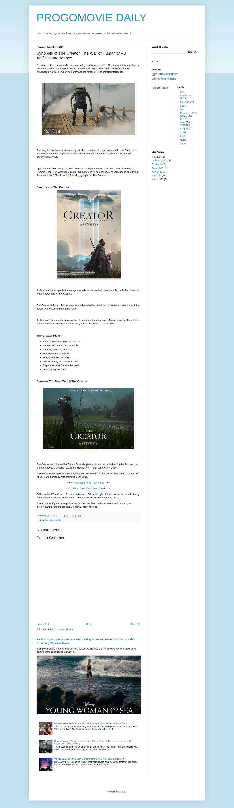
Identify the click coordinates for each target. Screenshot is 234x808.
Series (183, 143)
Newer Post (43, 624)
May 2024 (156, 157)
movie (183, 132)
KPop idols (185, 128)
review (183, 140)
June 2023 (157, 172)
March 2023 (157, 179)
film (59, 520)
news (182, 136)
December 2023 (159, 160)
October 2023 (158, 164)
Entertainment (51, 520)
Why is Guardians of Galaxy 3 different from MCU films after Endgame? (89, 759)
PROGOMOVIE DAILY (92, 18)
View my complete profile (164, 79)
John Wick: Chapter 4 (185, 123)
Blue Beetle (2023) (185, 97)
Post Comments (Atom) (61, 629)
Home (89, 624)
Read (75, 482)
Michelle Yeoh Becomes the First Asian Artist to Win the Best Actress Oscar (90, 723)
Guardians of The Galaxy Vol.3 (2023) (188, 116)
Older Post (134, 624)
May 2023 (156, 175)
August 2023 (158, 168)
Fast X (183, 106)
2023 (182, 92)
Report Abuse (160, 87)
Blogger (123, 791)
